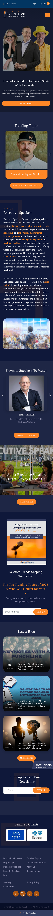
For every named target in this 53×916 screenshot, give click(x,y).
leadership (8, 233)
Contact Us (8, 886)
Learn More (26, 103)
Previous (2, 154)
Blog (5, 875)
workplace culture (12, 243)
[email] (22, 790)
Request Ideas (33, 871)
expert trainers (9, 256)
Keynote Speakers (11, 871)
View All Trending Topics (26, 186)
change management (32, 239)
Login (34, 4)
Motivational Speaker (13, 858)
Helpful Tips (8, 862)
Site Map (7, 882)
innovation (23, 233)
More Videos (26, 502)
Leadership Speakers (36, 862)
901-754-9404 (10, 4)
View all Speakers (26, 435)
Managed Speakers (12, 867)
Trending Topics (34, 858)
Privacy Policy (33, 882)
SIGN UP (41, 790)
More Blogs (26, 758)
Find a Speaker (29, 913)
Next (50, 154)
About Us (31, 867)
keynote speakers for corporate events (30, 226)
